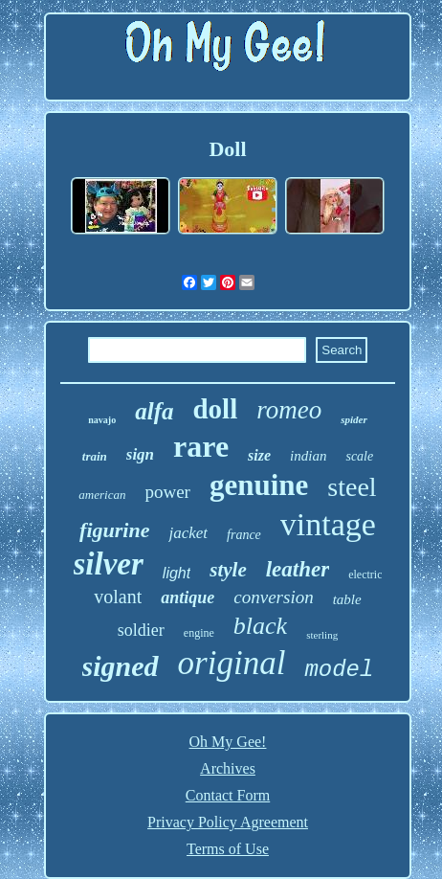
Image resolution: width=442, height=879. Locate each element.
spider (354, 419)
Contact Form (228, 795)
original (232, 663)
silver (109, 564)
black (260, 626)
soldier (141, 630)
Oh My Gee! (228, 741)
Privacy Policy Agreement (227, 822)
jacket (188, 533)
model (338, 670)
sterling (322, 635)
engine (199, 633)
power (166, 492)
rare (201, 446)
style (228, 569)
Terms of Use (228, 849)
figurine (114, 530)
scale (359, 456)
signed (120, 666)
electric (365, 574)
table (347, 599)
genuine (259, 485)
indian (308, 455)
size (259, 455)
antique (187, 597)
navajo (102, 420)
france (244, 535)
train (94, 456)
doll (214, 409)
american (101, 494)
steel (351, 487)
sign (140, 454)
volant (118, 596)
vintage (328, 524)
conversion (273, 597)
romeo (288, 409)
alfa (154, 411)
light (176, 573)
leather (297, 569)
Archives (227, 768)
